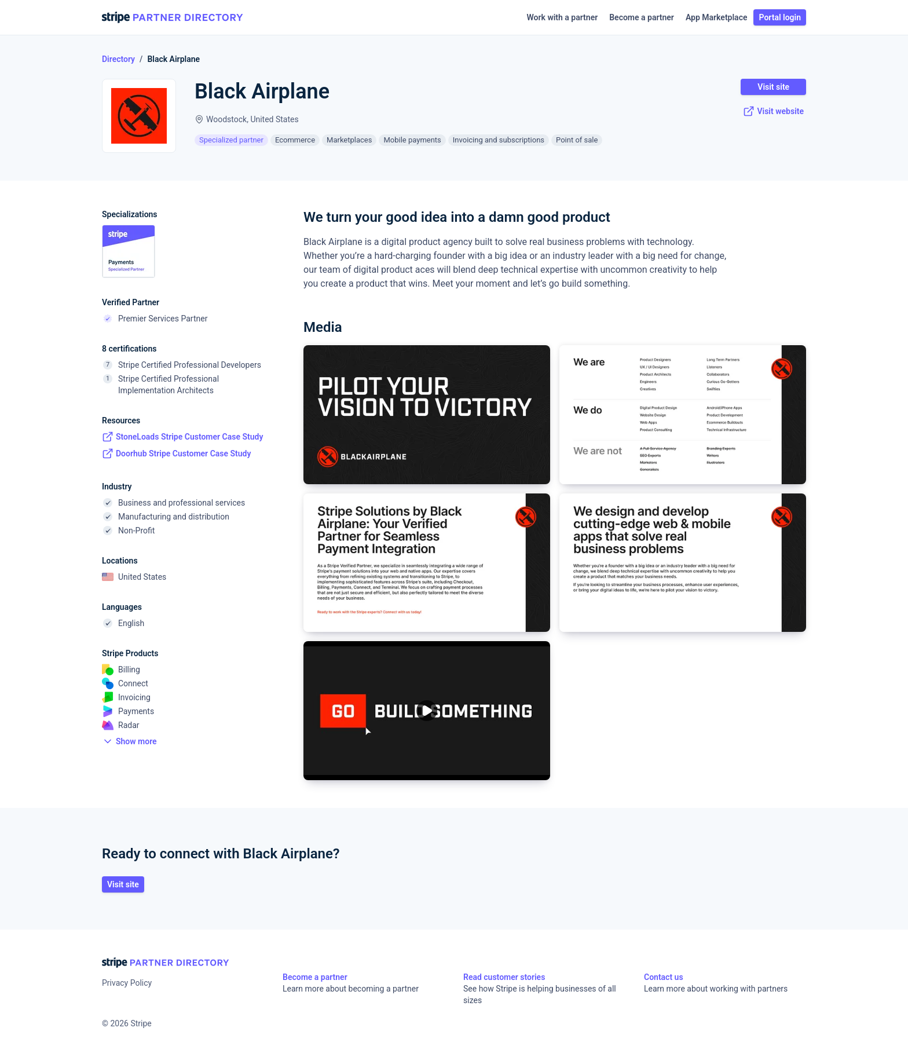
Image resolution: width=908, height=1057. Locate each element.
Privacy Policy (127, 982)
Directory (118, 59)
